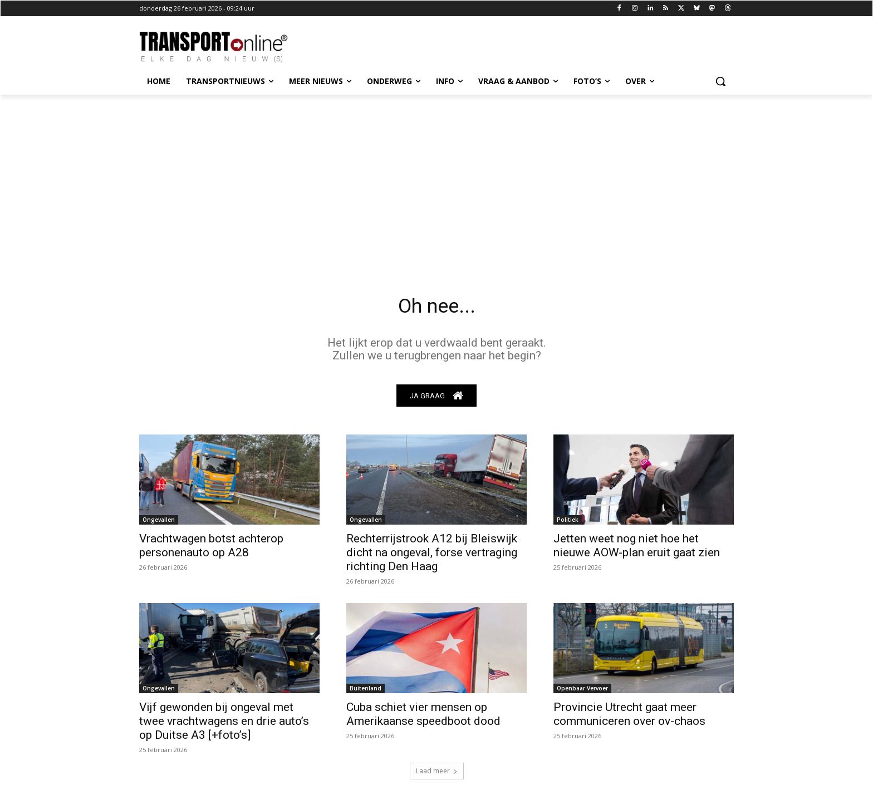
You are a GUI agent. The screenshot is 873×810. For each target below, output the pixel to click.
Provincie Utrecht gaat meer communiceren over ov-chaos (629, 717)
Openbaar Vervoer (582, 691)
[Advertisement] (436, 178)
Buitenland (365, 691)
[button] (720, 81)
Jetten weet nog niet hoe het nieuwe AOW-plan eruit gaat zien (636, 548)
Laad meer (437, 774)
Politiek (567, 523)
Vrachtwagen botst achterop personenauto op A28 (211, 548)
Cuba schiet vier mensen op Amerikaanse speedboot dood (423, 717)
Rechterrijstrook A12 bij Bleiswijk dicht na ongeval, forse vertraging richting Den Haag (431, 555)
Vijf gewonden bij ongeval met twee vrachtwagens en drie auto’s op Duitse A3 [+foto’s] (224, 724)
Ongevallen (159, 523)
